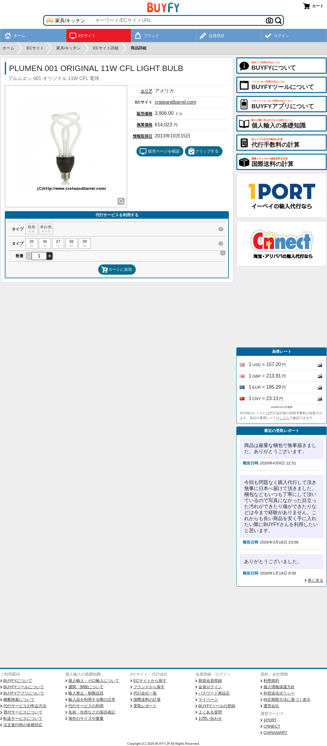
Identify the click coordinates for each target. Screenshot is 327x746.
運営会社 (271, 706)
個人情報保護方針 (279, 687)
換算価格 (144, 124)
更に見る (315, 580)
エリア (146, 91)
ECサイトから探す (150, 680)
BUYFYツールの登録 (216, 706)
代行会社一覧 (145, 693)
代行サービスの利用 (86, 706)
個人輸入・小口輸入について (93, 680)
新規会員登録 (210, 680)
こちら (284, 418)
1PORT (270, 720)
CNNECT (271, 726)
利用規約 (271, 680)
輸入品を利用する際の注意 (91, 699)
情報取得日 (142, 136)
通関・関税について (86, 687)
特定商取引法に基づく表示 (286, 699)
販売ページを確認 (159, 151)
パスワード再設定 (214, 693)
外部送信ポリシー (279, 693)
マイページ (208, 699)
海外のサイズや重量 (86, 718)
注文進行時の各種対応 (22, 725)
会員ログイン (210, 687)
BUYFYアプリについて (23, 693)
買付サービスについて (22, 712)
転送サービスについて (22, 718)
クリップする (203, 151)
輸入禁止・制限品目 (86, 693)
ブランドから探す (149, 687)
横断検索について (19, 699)
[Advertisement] (281, 306)
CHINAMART (275, 732)
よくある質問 (210, 712)
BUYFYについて (17, 680)
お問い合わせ (210, 718)
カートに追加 (116, 269)
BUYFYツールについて (23, 687)
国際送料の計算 (147, 699)
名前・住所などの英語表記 (91, 712)
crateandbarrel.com (175, 102)
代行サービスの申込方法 (24, 706)
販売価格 (144, 113)
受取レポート (145, 706)
